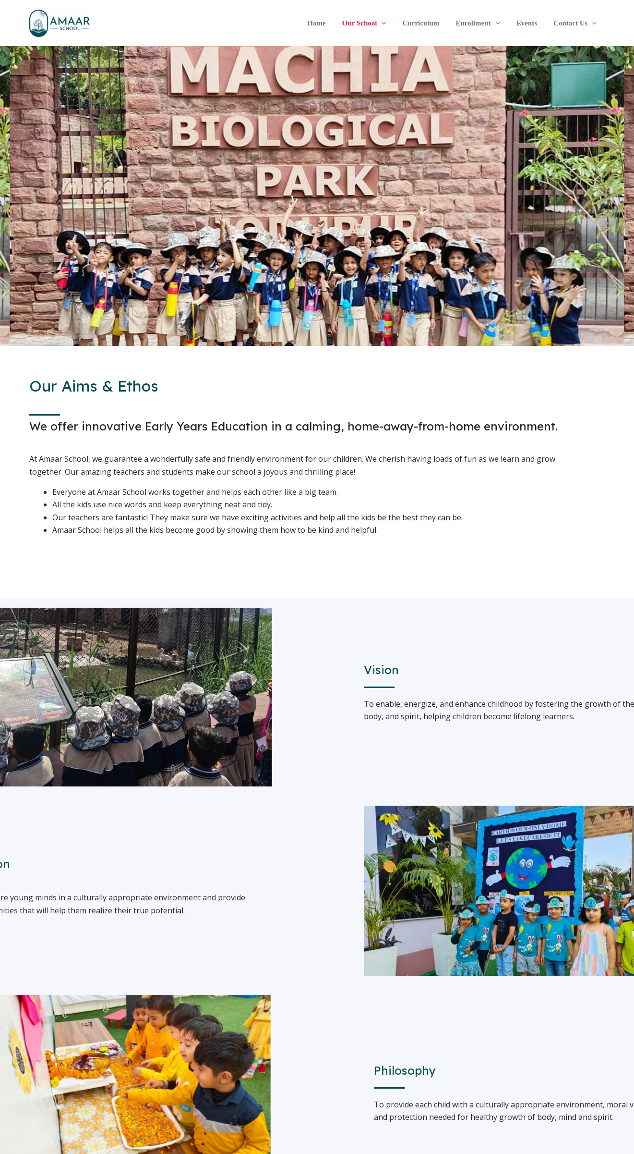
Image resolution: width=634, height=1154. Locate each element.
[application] (390, 23)
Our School (373, 23)
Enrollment (483, 23)
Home (327, 23)
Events (529, 23)
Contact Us (576, 23)
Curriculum (427, 23)
